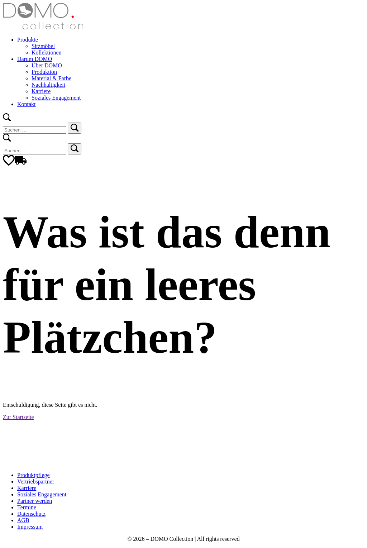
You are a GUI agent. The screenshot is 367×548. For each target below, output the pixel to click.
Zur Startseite (18, 417)
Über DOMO (47, 65)
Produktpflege (33, 475)
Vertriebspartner (35, 481)
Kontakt (26, 104)
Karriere (41, 91)
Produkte (27, 40)
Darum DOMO (34, 59)
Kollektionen (47, 52)
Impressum (30, 527)
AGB (23, 520)
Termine (26, 507)
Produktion (44, 72)
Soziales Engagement (56, 98)
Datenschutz (31, 514)
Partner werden (34, 501)
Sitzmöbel (43, 46)
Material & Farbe (51, 78)
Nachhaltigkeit (48, 85)
